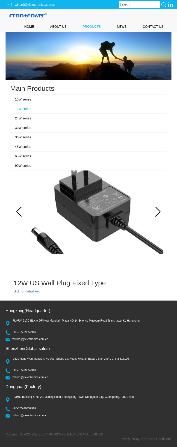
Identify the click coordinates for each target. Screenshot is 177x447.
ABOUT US (58, 26)
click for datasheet (27, 291)
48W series (23, 147)
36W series (23, 137)
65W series (23, 156)
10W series (23, 99)
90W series (23, 165)
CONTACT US (153, 26)
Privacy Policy (129, 439)
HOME (29, 26)
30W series (23, 128)
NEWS (122, 26)
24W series (23, 118)
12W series (23, 109)
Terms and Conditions (155, 439)
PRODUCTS (92, 26)
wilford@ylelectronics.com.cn (30, 339)
